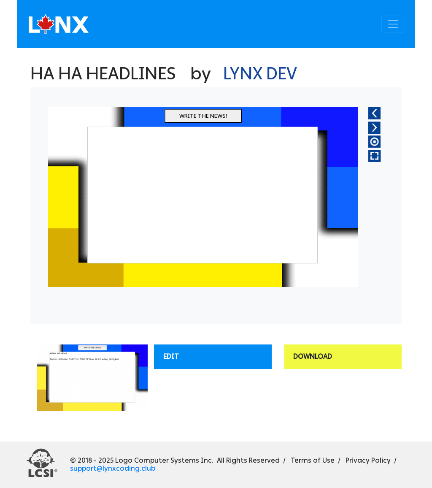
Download (312, 356)
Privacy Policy (368, 460)
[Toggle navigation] (393, 24)
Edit (171, 356)
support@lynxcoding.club (112, 468)
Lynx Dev (260, 73)
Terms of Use (313, 460)
